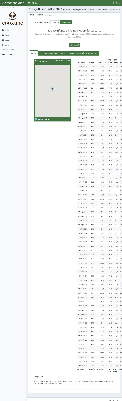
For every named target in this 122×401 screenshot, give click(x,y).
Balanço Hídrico (79, 9)
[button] (29, 3)
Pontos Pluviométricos (98, 9)
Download (74, 45)
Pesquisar (66, 22)
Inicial (66, 9)
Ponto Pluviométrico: (42, 22)
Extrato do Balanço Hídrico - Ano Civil (52, 53)
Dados (33, 53)
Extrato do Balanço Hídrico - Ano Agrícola (83, 53)
